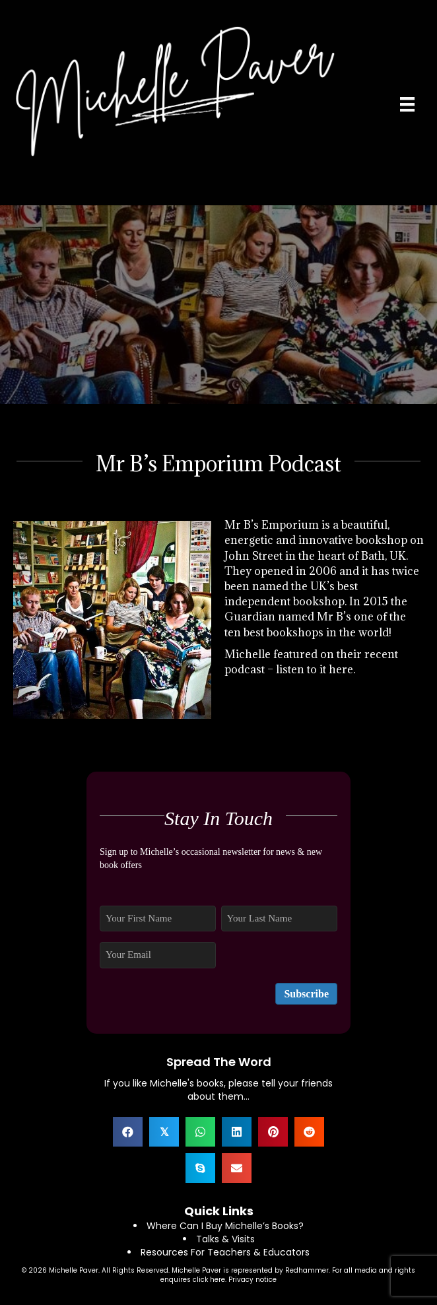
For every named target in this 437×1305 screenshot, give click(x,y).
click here (209, 1280)
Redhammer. (308, 1270)
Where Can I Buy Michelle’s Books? (225, 1225)
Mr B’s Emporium (271, 525)
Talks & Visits (225, 1239)
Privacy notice (252, 1280)
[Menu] (407, 104)
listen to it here (314, 669)
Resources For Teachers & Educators (225, 1252)
